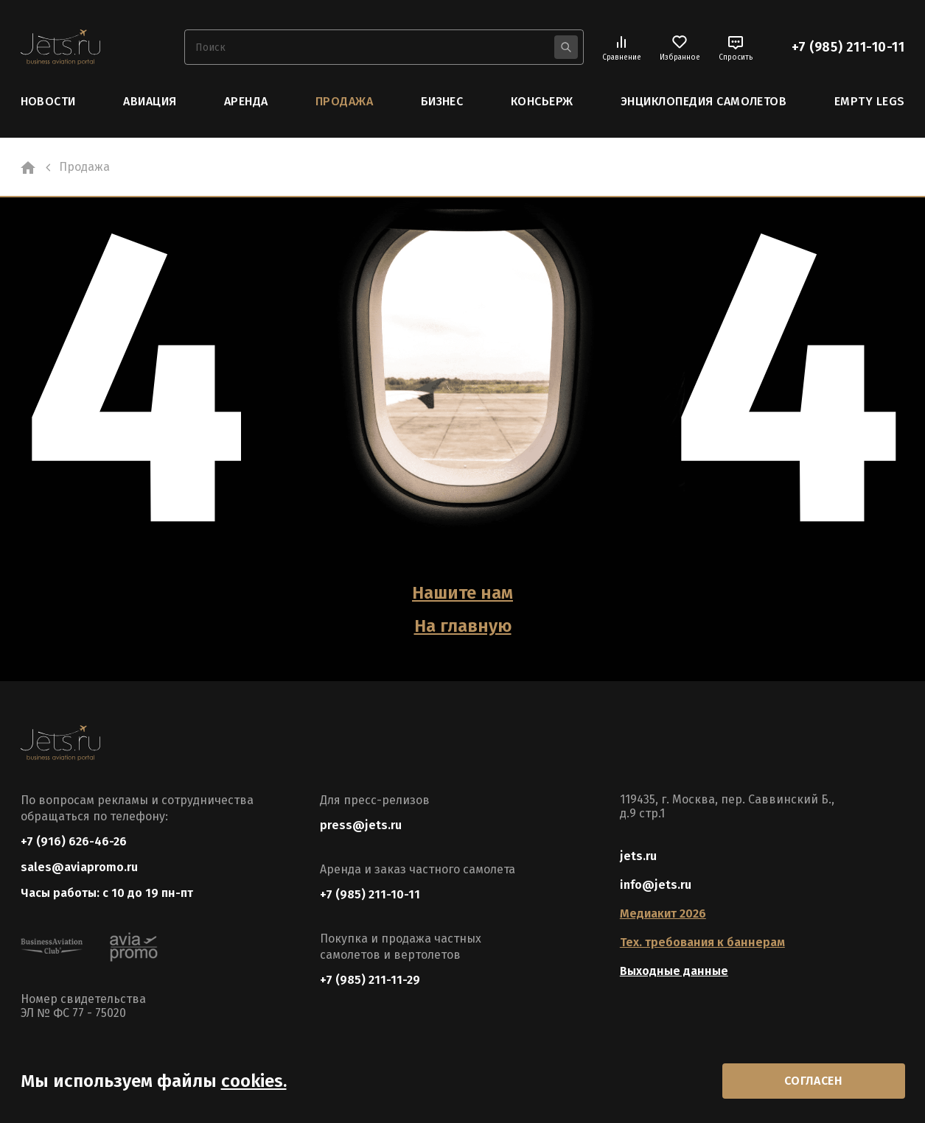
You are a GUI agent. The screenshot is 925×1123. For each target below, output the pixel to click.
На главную (463, 626)
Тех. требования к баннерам (702, 942)
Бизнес (442, 101)
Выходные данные (674, 971)
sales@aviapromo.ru (79, 867)
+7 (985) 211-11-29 (370, 980)
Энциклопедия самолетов (704, 101)
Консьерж (542, 101)
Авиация (149, 101)
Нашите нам (462, 592)
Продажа (344, 101)
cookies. (254, 1081)
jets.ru (638, 856)
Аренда (246, 101)
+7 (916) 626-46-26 (74, 841)
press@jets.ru (361, 825)
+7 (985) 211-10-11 (848, 47)
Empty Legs (869, 101)
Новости (48, 101)
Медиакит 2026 (663, 913)
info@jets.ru (655, 885)
